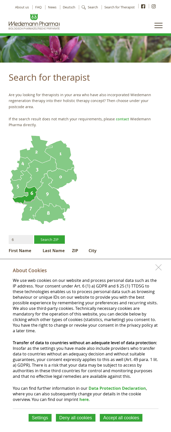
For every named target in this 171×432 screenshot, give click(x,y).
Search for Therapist (119, 7)
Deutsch (69, 7)
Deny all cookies (75, 417)
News (52, 7)
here (84, 399)
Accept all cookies (121, 417)
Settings (40, 417)
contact (122, 119)
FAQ (38, 7)
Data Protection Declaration (117, 388)
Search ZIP (49, 239)
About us (22, 7)
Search (93, 7)
